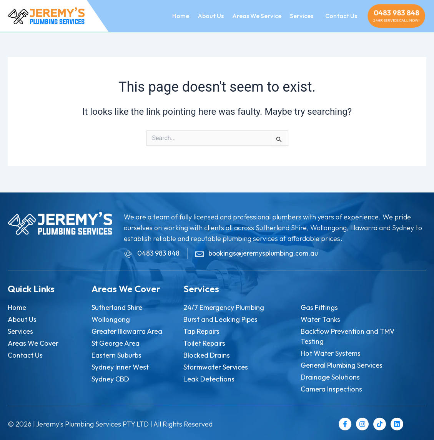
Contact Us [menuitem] (341, 16)
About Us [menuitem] (211, 16)
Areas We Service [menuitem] (256, 16)
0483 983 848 (396, 12)
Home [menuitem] (180, 16)
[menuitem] (301, 16)
